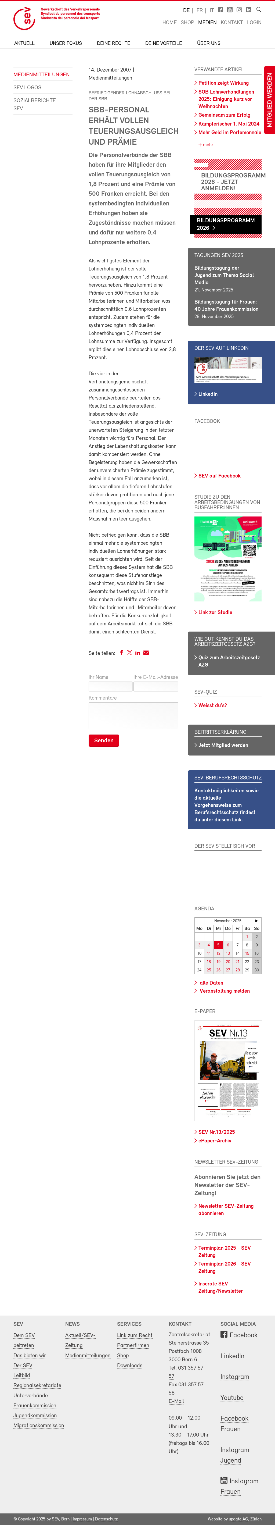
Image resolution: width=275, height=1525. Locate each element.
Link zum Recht (135, 1335)
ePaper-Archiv (214, 1141)
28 (238, 970)
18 (209, 962)
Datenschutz (106, 1519)
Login (254, 23)
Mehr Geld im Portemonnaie (229, 133)
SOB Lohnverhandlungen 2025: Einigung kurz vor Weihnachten (226, 99)
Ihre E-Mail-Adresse (155, 677)
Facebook (244, 1335)
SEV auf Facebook (219, 476)
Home (169, 23)
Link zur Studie (215, 612)
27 (228, 970)
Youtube (232, 1398)
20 (228, 962)
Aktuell (24, 43)
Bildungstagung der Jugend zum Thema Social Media (224, 276)
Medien (207, 23)
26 (218, 970)
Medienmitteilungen (38, 75)
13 (228, 954)
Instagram (234, 1377)
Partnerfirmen (133, 1345)
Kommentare (103, 698)
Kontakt (232, 23)
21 (238, 962)
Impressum (82, 1519)
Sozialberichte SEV (34, 105)
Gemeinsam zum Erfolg (224, 115)
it (212, 10)
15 (247, 954)
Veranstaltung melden (224, 991)
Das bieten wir (29, 1355)
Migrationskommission (38, 1425)
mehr (207, 145)
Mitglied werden (270, 100)
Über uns (208, 43)
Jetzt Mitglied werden (223, 745)
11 (209, 954)
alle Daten (210, 983)
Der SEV (22, 1366)
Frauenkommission (34, 1406)
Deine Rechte (113, 43)
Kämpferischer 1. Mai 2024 (229, 124)
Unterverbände (30, 1395)
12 (218, 954)
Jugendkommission (35, 1416)
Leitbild (21, 1375)
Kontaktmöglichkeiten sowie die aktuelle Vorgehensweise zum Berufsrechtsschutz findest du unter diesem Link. (226, 805)
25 (209, 970)
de (186, 10)
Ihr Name (98, 677)
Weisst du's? (212, 705)
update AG (238, 1519)
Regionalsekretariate (37, 1385)
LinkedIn (208, 394)
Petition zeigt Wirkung (223, 83)
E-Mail (176, 1401)
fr (200, 10)
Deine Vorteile (163, 43)
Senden (104, 740)
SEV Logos (27, 88)
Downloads (129, 1366)
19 (218, 962)
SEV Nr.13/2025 (216, 1132)
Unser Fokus (66, 43)
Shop (187, 23)
